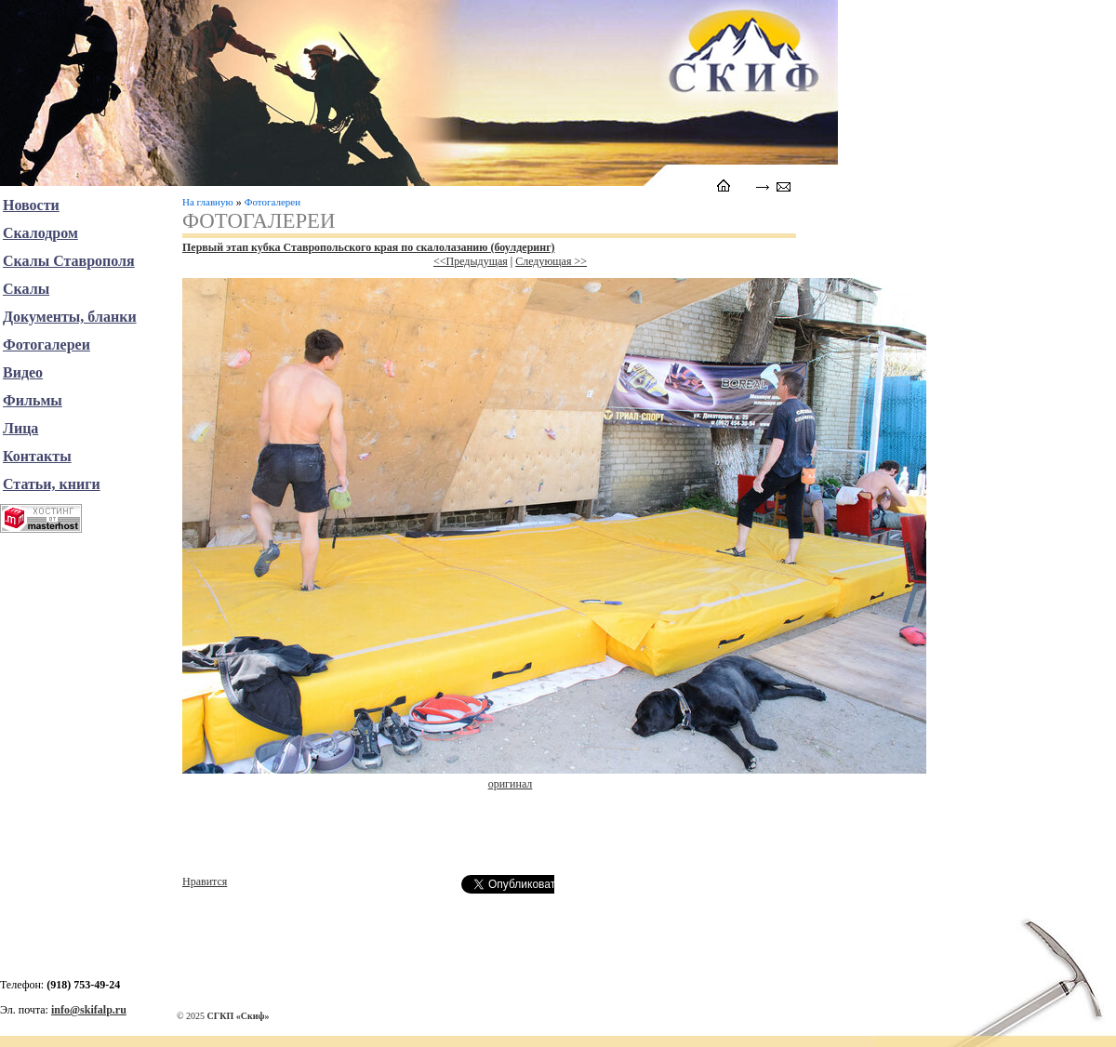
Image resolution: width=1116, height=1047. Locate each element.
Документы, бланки (70, 317)
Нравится (204, 881)
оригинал (510, 783)
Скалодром (40, 233)
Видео (23, 372)
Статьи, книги (51, 484)
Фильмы (32, 400)
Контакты (37, 456)
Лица (20, 428)
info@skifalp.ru (88, 1009)
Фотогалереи (272, 201)
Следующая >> (551, 261)
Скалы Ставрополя (69, 261)
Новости (31, 205)
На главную (207, 201)
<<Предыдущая (470, 261)
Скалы (26, 289)
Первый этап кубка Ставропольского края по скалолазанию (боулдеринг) (368, 247)
